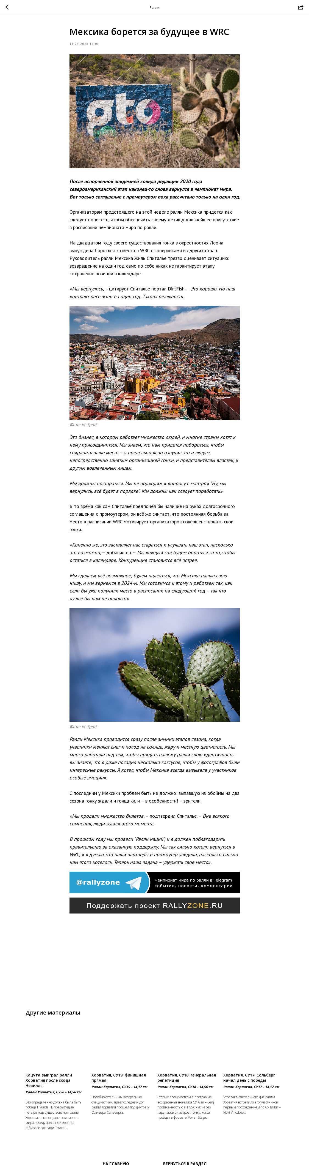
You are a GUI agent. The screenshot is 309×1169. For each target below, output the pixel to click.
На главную (116, 1163)
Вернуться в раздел (185, 1163)
